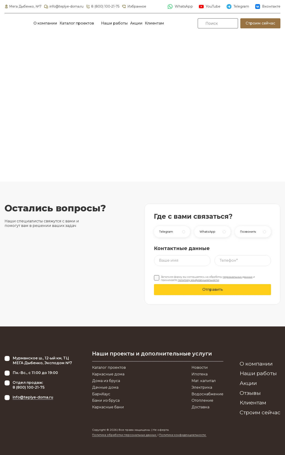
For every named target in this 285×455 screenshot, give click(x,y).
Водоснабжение (207, 394)
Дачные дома (105, 387)
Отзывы (250, 393)
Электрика (202, 387)
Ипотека (200, 374)
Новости (200, 367)
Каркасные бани (108, 407)
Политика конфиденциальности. (182, 434)
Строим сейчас (260, 23)
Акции (136, 23)
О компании (45, 23)
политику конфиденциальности (198, 280)
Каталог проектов (77, 23)
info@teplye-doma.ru (63, 6)
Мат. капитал (204, 381)
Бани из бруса (106, 400)
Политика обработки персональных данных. (124, 434)
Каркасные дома (108, 374)
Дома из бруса (106, 381)
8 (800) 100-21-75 (102, 6)
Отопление (202, 400)
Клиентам (154, 23)
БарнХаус (101, 394)
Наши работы (114, 23)
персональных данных (237, 276)
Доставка (200, 407)
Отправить (212, 289)
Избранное (134, 6)
